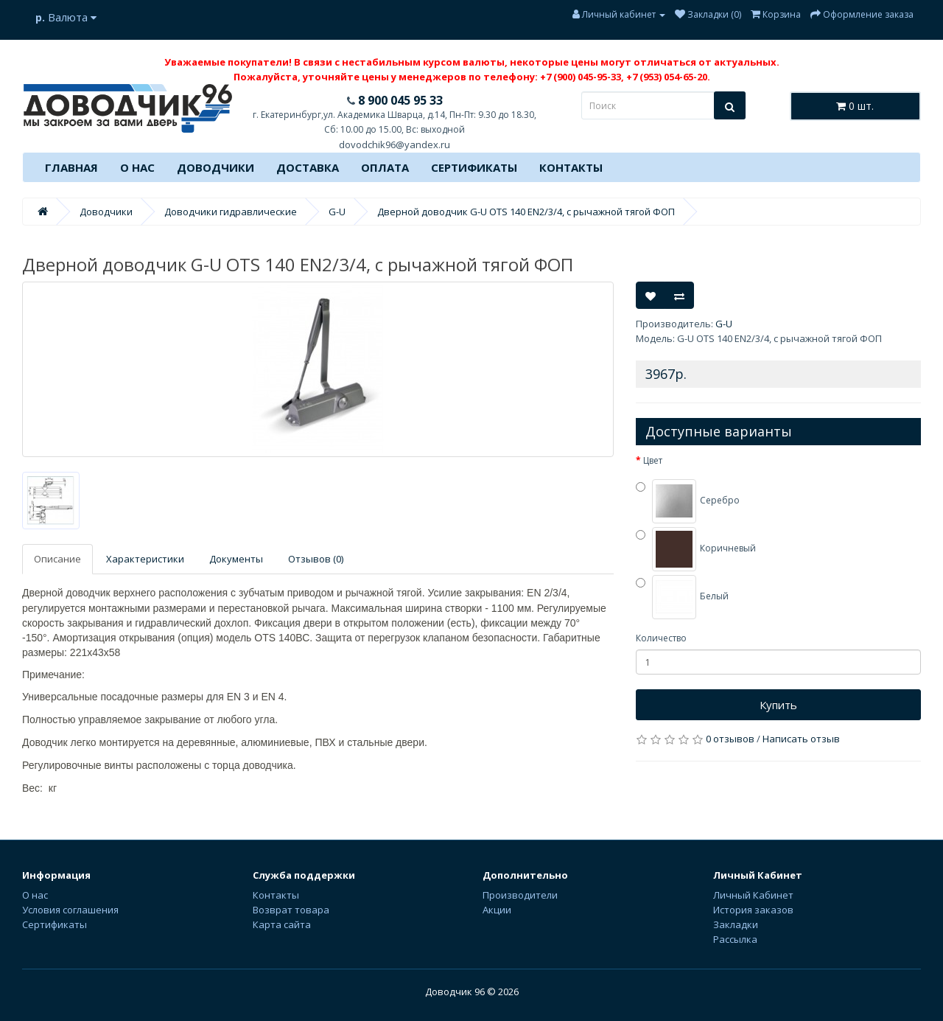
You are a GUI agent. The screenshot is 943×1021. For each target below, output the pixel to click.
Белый (682, 597)
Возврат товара (291, 909)
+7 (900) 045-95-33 (580, 76)
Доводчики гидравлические (230, 211)
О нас (137, 167)
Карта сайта (282, 924)
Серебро (688, 501)
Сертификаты (474, 167)
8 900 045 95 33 (399, 100)
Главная (71, 167)
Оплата (385, 167)
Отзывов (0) (315, 558)
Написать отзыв (801, 738)
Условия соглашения (70, 909)
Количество (661, 638)
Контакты (571, 167)
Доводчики (215, 167)
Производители (520, 895)
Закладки (735, 924)
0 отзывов (730, 738)
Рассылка (735, 939)
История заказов (753, 909)
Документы (236, 558)
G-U (337, 211)
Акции (497, 909)
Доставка (307, 167)
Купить (778, 704)
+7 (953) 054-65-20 (666, 76)
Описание (57, 558)
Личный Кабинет (753, 895)
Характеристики (145, 558)
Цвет (652, 460)
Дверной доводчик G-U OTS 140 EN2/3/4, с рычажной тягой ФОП (526, 211)
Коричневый (696, 549)
